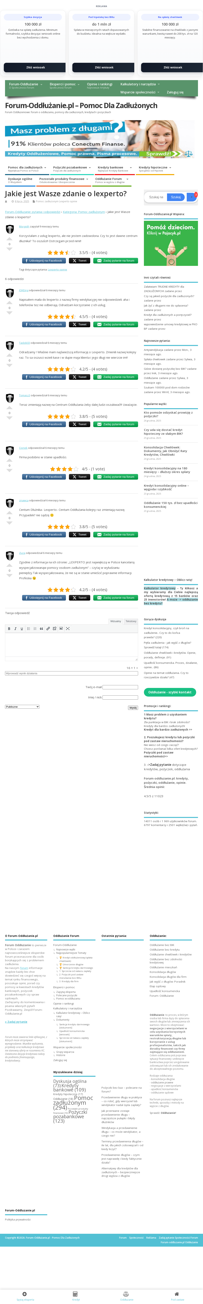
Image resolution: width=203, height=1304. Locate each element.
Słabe (9, 251)
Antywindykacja (153, 350)
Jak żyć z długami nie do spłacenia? (166, 305)
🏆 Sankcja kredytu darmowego (76, 967)
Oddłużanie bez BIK (162, 945)
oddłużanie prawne (162, 1082)
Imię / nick (95, 697)
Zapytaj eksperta (66, 992)
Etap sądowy (158, 986)
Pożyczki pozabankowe (70, 168)
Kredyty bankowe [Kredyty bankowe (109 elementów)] (69, 1087)
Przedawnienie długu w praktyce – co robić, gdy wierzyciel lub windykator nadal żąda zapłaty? (122, 1101)
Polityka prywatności (18, 1219)
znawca (24, 500)
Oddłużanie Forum (110, 180)
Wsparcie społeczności (137, 92)
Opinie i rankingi (99, 85)
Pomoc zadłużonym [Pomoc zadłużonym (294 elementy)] (73, 1102)
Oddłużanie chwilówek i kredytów (171, 954)
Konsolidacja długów (163, 972)
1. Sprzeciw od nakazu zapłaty (75, 971)
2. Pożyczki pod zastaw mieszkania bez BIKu (71, 976)
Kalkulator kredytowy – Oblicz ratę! (73, 1014)
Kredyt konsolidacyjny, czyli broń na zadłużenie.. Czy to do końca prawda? (166, 632)
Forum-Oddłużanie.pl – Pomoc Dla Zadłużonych (81, 105)
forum (24, 968)
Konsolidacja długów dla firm (168, 977)
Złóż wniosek (35, 67)
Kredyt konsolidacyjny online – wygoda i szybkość (166, 487)
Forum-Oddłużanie (23, 85)
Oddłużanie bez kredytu (165, 949)
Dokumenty (62, 1019)
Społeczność (136, 1237)
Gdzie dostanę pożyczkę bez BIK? (165, 369)
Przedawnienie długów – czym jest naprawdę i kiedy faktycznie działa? (122, 1158)
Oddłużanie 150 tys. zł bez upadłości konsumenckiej (171, 504)
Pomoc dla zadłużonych (25, 168)
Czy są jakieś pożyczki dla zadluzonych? (169, 296)
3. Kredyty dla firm (69, 981)
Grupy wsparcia (65, 1052)
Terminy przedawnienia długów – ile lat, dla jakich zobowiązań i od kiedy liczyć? (122, 1145)
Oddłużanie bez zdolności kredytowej (166, 960)
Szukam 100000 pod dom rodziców (167, 387)
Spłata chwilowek (154, 359)
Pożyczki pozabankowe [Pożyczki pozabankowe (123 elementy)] (70, 1116)
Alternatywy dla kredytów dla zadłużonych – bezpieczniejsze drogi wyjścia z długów (121, 1172)
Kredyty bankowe (113, 168)
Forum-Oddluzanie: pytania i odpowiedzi (32, 212)
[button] (9, 628)
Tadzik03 (24, 343)
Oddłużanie (151, 378)
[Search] (156, 197)
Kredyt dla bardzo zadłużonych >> (168, 729)
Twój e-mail (93, 687)
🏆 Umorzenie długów (71, 964)
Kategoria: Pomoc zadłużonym (84, 212)
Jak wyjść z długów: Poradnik (168, 981)
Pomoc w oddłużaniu (68, 998)
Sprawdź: (163, 1113)
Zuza (22, 553)
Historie (60, 1055)
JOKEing (23, 290)
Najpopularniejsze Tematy (71, 953)
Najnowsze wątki (65, 949)
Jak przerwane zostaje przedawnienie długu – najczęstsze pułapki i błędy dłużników (118, 1116)
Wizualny (115, 621)
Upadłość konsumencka (165, 991)
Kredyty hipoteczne (153, 168)
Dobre (9, 237)
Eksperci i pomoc (63, 85)
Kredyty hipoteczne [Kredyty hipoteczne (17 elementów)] (68, 1094)
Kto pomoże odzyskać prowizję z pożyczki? (168, 414)
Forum (123, 1237)
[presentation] (9, 628)
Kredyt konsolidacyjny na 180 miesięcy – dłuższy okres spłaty (167, 470)
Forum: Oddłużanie (162, 995)
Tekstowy (131, 621)
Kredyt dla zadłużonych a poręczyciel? (168, 315)
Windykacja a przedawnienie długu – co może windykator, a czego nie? (121, 1131)
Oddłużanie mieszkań (163, 967)
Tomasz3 (24, 395)
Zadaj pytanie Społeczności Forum (178, 1237)
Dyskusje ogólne (20, 180)
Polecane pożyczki (66, 995)
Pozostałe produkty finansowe (61, 180)
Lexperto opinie (68, 201)
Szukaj (176, 197)
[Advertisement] (171, 545)
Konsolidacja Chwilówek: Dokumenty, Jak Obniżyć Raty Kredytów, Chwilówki (165, 450)
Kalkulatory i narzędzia (138, 84)
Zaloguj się (175, 92)
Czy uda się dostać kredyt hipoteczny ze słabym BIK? (163, 431)
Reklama (151, 1237)
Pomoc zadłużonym (47, 201)
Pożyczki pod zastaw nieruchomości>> (158, 754)
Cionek (23, 448)
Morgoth (24, 226)
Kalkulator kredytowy (160, 588)
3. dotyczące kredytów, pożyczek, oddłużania (167, 767)
